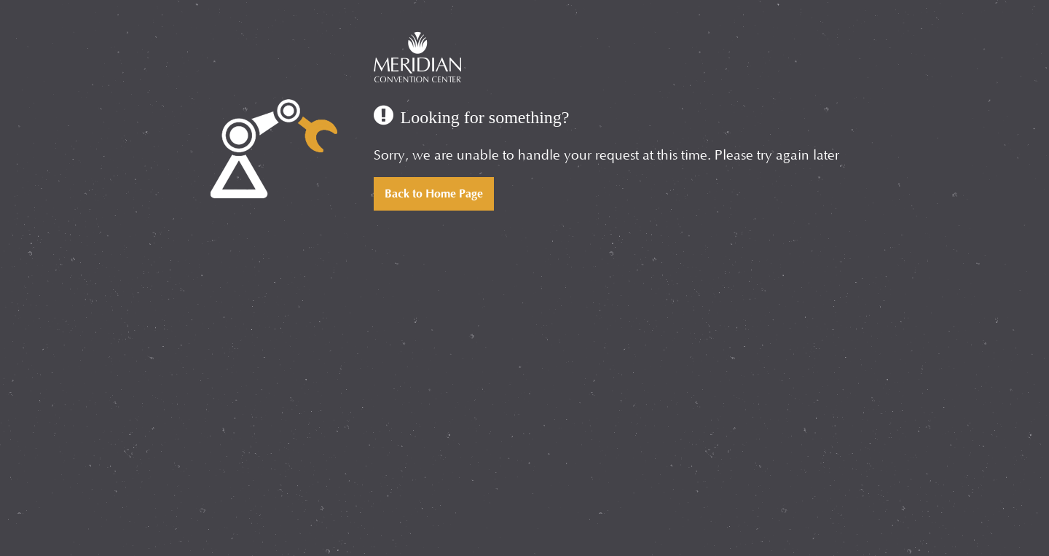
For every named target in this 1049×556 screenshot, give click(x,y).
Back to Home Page (434, 193)
